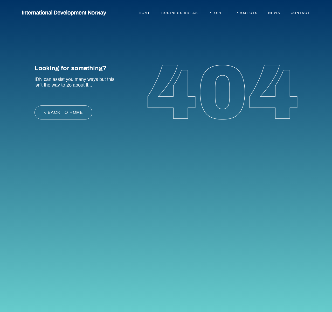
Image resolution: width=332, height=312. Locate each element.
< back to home (63, 112)
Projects (247, 13)
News (274, 13)
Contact (300, 13)
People (217, 13)
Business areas (179, 13)
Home (145, 13)
